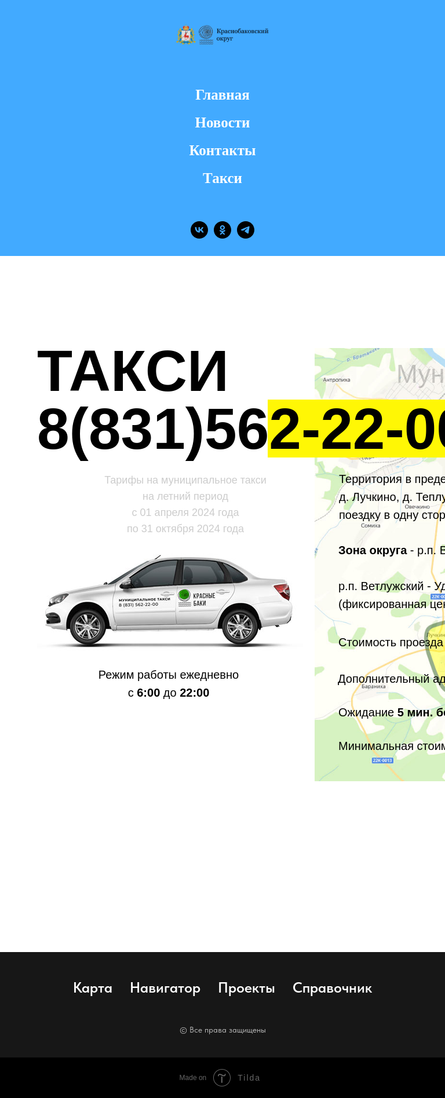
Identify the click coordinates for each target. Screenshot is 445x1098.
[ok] (222, 230)
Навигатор (165, 987)
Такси (222, 178)
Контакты (222, 150)
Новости (222, 122)
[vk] (199, 230)
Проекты (246, 987)
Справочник (332, 987)
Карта (92, 987)
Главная (222, 95)
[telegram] (245, 230)
